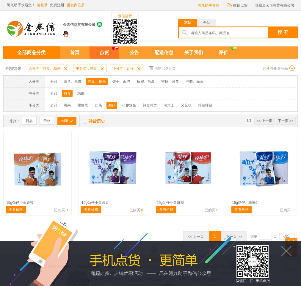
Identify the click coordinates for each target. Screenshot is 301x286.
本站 (187, 23)
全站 (206, 23)
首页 (74, 52)
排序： (15, 121)
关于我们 (193, 52)
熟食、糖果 (97, 81)
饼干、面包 (121, 81)
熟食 (67, 93)
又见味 (186, 105)
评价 (223, 52)
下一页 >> (286, 121)
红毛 (98, 105)
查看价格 (16, 209)
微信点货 (237, 4)
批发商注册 (76, 5)
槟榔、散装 (146, 81)
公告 (134, 52)
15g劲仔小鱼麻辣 (170, 203)
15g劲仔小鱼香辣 (20, 203)
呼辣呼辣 (205, 105)
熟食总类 (150, 105)
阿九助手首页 (208, 5)
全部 (53, 81)
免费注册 (57, 5)
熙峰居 (82, 105)
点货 (104, 52)
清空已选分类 (162, 68)
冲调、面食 (194, 81)
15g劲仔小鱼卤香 (95, 203)
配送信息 (163, 52)
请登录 (42, 5)
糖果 (80, 93)
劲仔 (111, 105)
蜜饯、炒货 (170, 81)
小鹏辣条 (129, 105)
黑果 (67, 105)
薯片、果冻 (72, 81)
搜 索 (283, 32)
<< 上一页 (264, 121)
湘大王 (169, 105)
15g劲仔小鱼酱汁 (245, 203)
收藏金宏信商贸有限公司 (274, 5)
